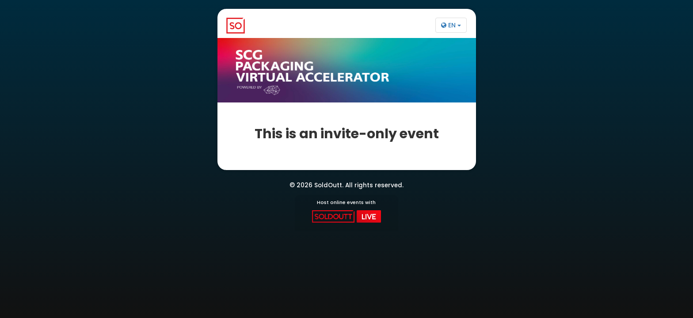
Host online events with (346, 211)
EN (451, 25)
